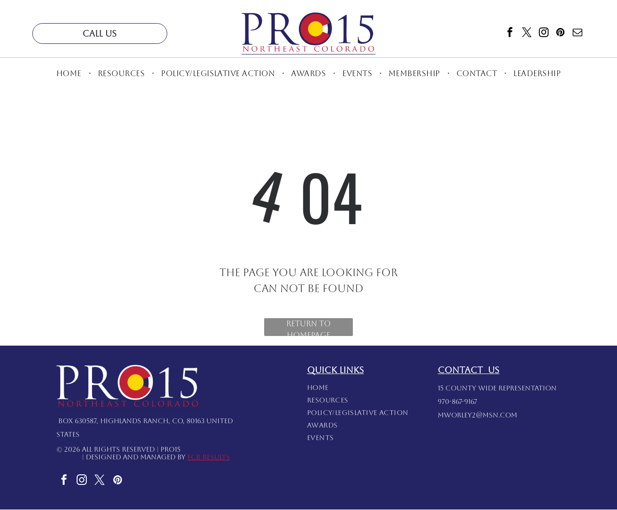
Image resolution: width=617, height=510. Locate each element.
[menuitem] (70, 74)
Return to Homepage (308, 328)
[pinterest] (560, 33)
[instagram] (544, 33)
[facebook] (510, 33)
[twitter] (527, 33)
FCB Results (209, 457)
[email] (577, 33)
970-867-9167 (457, 402)
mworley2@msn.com (477, 415)
